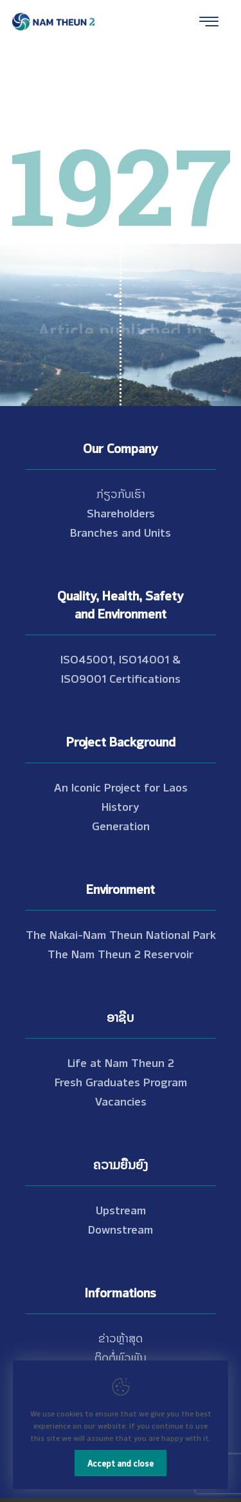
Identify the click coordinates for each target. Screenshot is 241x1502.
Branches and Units (120, 531)
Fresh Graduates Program (121, 1081)
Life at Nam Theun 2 (120, 1062)
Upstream (121, 1209)
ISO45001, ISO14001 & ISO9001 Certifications (120, 668)
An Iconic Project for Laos (121, 786)
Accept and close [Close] (120, 1463)
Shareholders (121, 512)
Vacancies (121, 1100)
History (120, 805)
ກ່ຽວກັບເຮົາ (120, 493)
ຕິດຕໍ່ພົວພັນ (120, 1356)
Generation (121, 825)
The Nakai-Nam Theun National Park (121, 933)
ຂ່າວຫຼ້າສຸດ (120, 1337)
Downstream (120, 1228)
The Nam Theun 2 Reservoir (120, 953)
